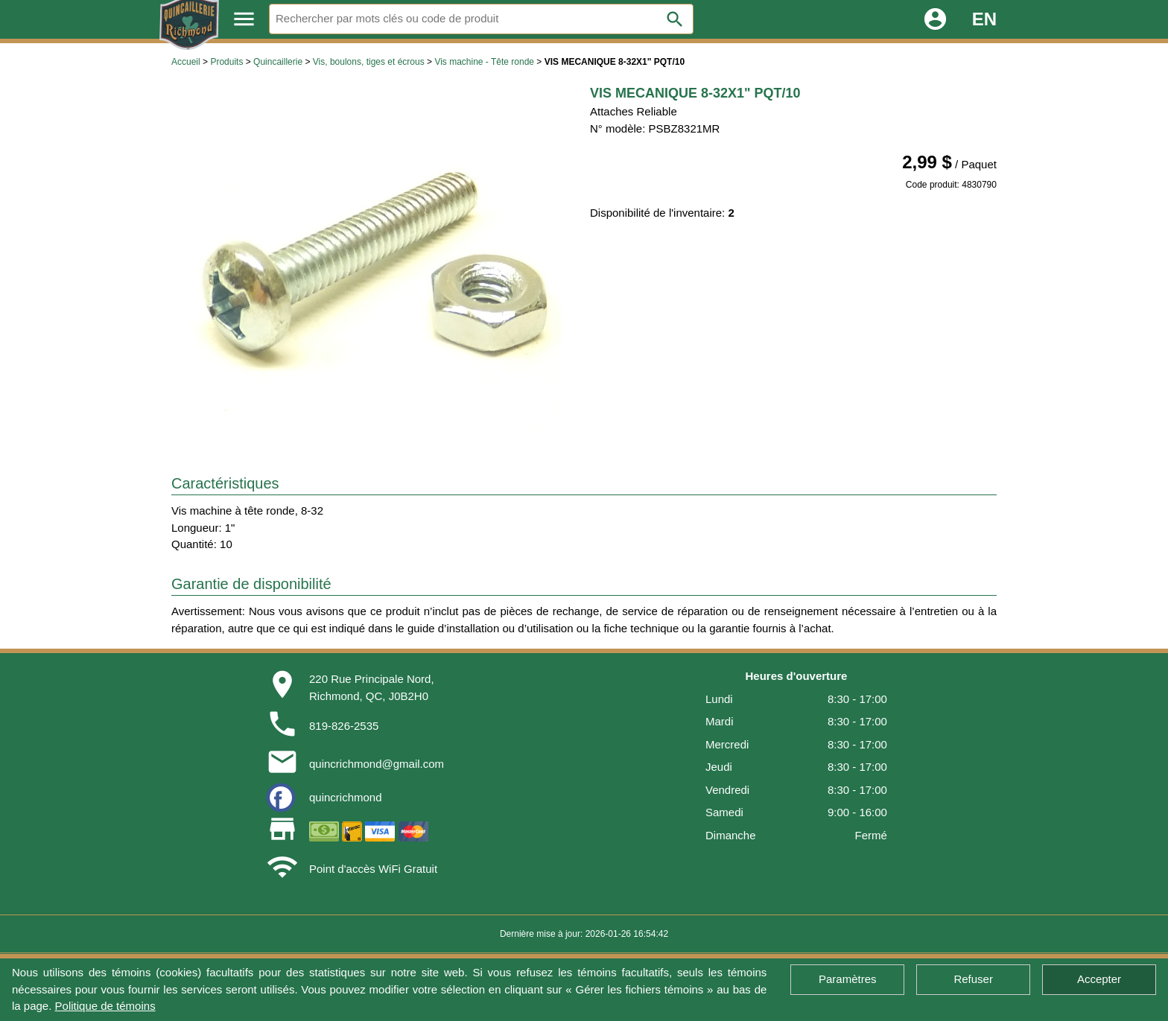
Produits (226, 62)
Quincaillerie (277, 62)
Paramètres (848, 979)
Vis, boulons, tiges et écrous (369, 62)
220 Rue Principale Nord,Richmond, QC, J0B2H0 (371, 687)
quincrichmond (345, 797)
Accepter (1099, 979)
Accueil (185, 62)
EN (984, 19)
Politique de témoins (105, 1005)
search (674, 19)
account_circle (935, 19)
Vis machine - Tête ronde (484, 62)
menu (244, 19)
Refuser (973, 979)
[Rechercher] (481, 19)
